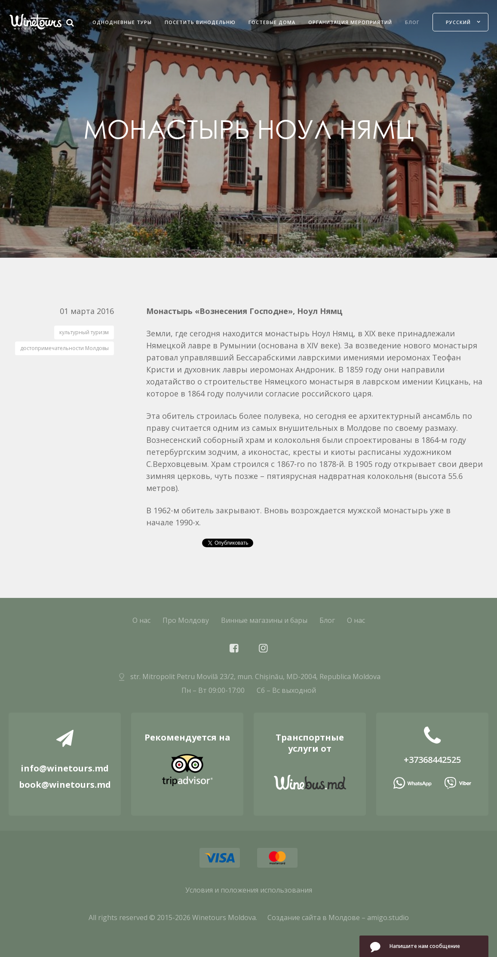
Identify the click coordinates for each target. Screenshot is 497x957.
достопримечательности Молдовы (64, 348)
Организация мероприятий (350, 22)
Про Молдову (186, 620)
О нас (141, 620)
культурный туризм (84, 332)
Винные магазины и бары (264, 620)
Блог (412, 22)
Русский (458, 22)
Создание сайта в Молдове (313, 917)
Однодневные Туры (122, 22)
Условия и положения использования (248, 890)
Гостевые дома (271, 22)
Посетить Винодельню (200, 22)
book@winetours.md (65, 784)
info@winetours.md (65, 768)
